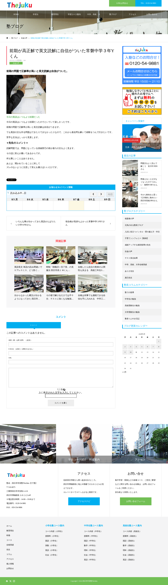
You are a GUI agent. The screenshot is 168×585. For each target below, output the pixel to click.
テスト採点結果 (131, 258)
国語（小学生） (51, 541)
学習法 (35, 14)
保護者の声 (129, 219)
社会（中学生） (90, 555)
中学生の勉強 (130, 299)
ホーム (9, 526)
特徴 (8, 535)
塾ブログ (113, 14)
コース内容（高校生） (132, 531)
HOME (16, 14)
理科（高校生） (129, 550)
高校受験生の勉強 (132, 306)
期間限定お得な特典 (131, 140)
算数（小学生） (51, 546)
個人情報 (10, 564)
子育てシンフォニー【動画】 (137, 238)
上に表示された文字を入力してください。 (60, 392)
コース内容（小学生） (54, 531)
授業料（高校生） (130, 536)
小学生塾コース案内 (54, 525)
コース (9, 540)
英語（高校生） (129, 560)
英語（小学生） (51, 550)
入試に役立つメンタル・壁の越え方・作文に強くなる (142, 233)
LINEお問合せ (122, 3)
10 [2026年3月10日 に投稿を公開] (130, 352)
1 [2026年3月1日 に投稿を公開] (158, 341)
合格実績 (10, 545)
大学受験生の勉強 (132, 312)
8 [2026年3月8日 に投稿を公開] (158, 346)
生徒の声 (16, 63)
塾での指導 (129, 292)
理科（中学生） (90, 550)
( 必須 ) (20, 340)
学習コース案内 (74, 14)
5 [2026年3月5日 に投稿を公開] (141, 346)
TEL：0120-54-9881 (148, 3)
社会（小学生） (51, 555)
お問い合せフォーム (135, 501)
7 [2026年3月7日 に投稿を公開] (153, 346)
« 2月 (124, 372)
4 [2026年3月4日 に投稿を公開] (136, 346)
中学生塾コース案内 (93, 525)
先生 (8, 550)
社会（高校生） (129, 555)
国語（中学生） (90, 541)
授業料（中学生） (91, 536)
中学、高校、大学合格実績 (93, 15)
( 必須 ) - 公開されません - (21, 349)
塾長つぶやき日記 (132, 319)
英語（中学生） (90, 560)
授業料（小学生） (52, 536)
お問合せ (10, 569)
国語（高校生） (129, 541)
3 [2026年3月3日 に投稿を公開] (130, 346)
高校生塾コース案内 (132, 525)
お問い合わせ (151, 14)
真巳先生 (128, 278)
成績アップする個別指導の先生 (138, 245)
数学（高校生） (129, 546)
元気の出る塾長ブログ (134, 225)
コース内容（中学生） (93, 531)
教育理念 (55, 14)
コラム (9, 554)
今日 (110, 194)
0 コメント (33, 325)
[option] (142, 138)
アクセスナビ (84, 501)
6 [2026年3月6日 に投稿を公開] (147, 346)
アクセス (132, 14)
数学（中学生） (90, 546)
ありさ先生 (129, 271)
